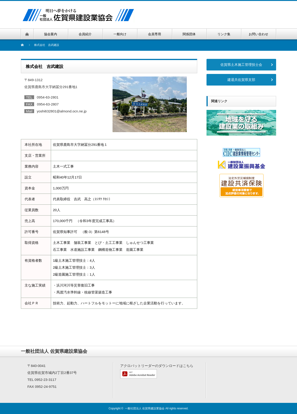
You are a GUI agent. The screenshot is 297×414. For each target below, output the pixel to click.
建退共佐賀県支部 (241, 80)
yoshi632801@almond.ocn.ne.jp (62, 111)
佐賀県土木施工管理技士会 (241, 65)
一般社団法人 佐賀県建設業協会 (145, 408)
